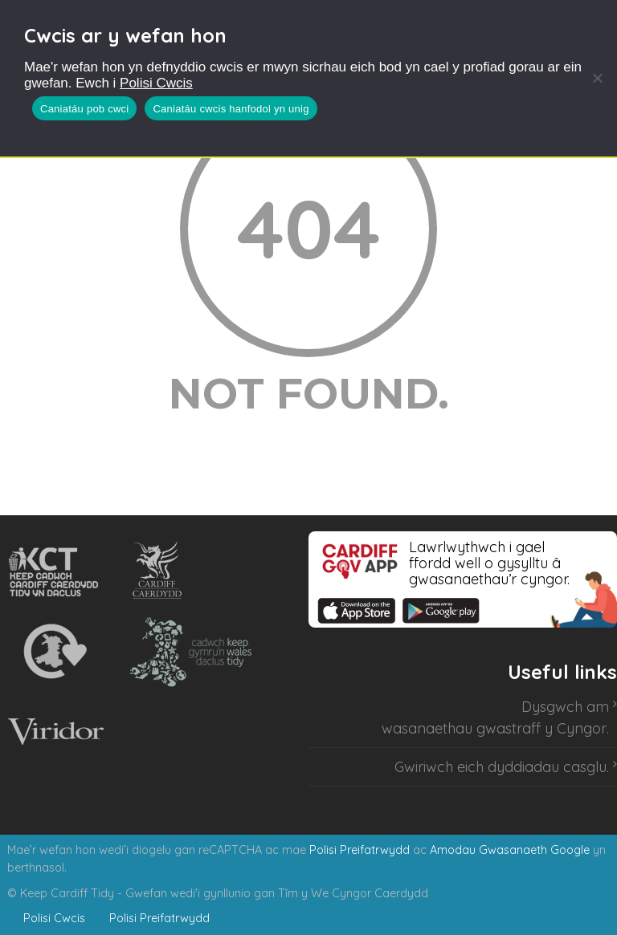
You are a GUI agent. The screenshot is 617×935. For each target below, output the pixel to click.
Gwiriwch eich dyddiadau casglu (500, 767)
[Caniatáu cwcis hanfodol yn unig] (597, 78)
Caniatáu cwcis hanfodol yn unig (230, 109)
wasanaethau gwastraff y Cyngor (494, 728)
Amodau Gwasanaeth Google (510, 850)
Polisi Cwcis (156, 83)
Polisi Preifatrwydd (359, 850)
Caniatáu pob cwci (84, 109)
